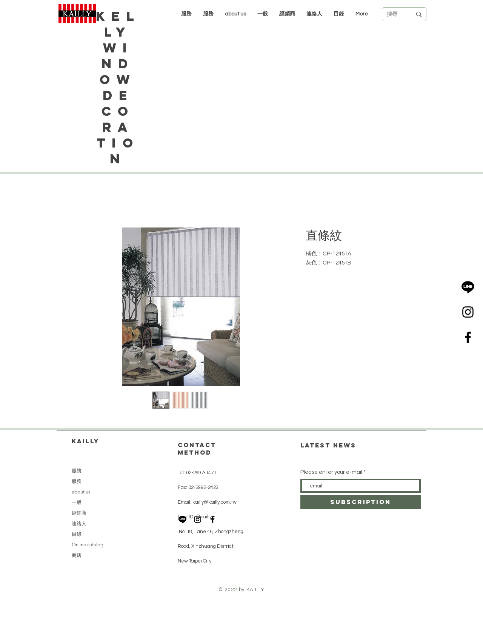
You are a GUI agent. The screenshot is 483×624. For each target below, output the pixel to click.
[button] (287, 14)
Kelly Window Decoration (118, 87)
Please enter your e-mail (331, 472)
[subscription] (360, 502)
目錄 (77, 534)
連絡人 (79, 523)
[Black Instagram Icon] (467, 312)
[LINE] (467, 286)
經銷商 (79, 513)
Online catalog (87, 544)
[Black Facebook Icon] (467, 337)
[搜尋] (393, 14)
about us (81, 492)
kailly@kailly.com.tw (214, 502)
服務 (77, 470)
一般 (77, 502)
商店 (77, 555)
